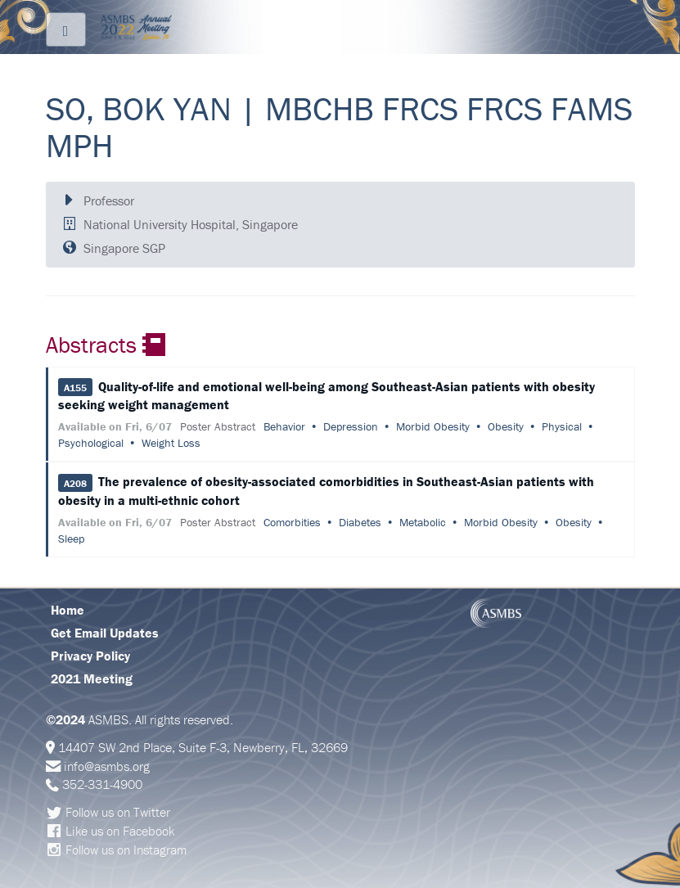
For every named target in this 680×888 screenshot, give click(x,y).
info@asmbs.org (107, 766)
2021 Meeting (92, 678)
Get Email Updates (105, 632)
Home (67, 610)
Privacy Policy (90, 655)
